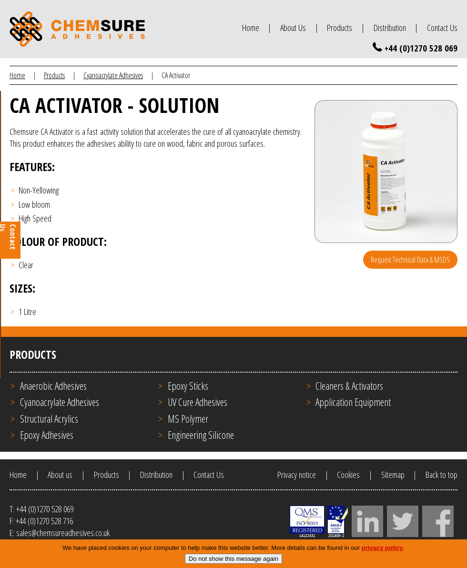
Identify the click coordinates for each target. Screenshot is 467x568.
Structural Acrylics (49, 419)
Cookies (348, 474)
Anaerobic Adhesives (53, 386)
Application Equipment (353, 402)
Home (250, 27)
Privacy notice (296, 474)
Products (339, 27)
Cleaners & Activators (349, 386)
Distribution (390, 27)
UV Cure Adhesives (197, 402)
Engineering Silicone (201, 435)
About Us (293, 27)
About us (60, 474)
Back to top (441, 474)
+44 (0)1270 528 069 (421, 48)
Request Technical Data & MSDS (410, 259)
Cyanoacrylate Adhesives (113, 75)
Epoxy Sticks (188, 386)
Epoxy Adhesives (46, 435)
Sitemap (393, 474)
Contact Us (442, 27)
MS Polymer (188, 419)
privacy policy (382, 552)
